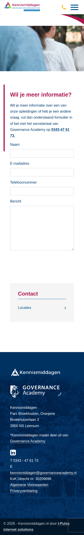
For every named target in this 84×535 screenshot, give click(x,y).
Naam (15, 144)
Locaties (24, 308)
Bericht (15, 201)
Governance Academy (27, 441)
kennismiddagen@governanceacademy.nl (43, 473)
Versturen (42, 259)
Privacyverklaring (23, 491)
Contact (28, 294)
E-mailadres (19, 163)
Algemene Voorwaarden (29, 485)
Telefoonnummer (23, 182)
